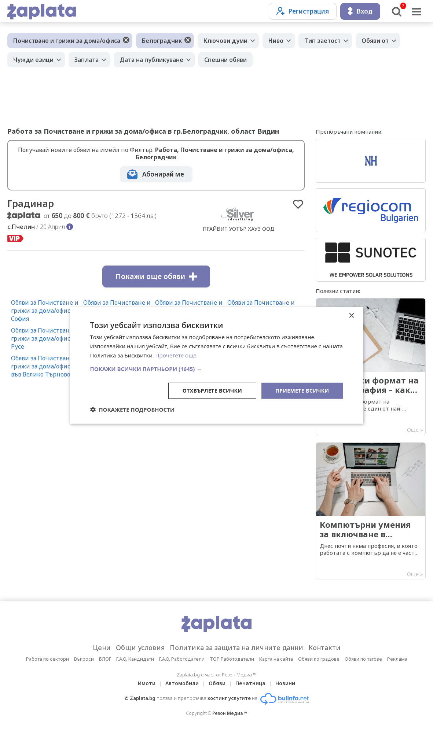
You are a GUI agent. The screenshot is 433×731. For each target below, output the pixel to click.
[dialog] (216, 365)
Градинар (30, 203)
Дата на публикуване (151, 60)
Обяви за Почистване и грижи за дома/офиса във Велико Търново (44, 366)
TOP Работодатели (232, 659)
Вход (360, 11)
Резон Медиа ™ (229, 713)
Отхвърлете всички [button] (212, 390)
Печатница (250, 683)
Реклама (397, 659)
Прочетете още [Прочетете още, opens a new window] (176, 355)
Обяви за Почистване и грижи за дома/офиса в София (44, 310)
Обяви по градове (319, 659)
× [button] (351, 316)
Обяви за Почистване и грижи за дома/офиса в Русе (44, 338)
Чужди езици (33, 60)
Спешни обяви (225, 60)
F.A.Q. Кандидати (135, 659)
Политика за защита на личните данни (236, 647)
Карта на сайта (276, 659)
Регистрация (302, 11)
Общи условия (140, 647)
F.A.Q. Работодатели (182, 659)
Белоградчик (162, 41)
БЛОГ (105, 659)
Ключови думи (225, 41)
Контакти (324, 647)
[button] (216, 368)
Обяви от (375, 41)
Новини (285, 683)
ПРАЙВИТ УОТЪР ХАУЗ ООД (239, 228)
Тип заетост (322, 41)
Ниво (275, 41)
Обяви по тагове (363, 659)
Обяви (217, 683)
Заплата (86, 60)
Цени (102, 647)
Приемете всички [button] (302, 390)
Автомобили (182, 683)
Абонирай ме (163, 174)
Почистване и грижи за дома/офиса (66, 41)
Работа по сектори (47, 659)
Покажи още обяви (156, 276)
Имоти (146, 683)
